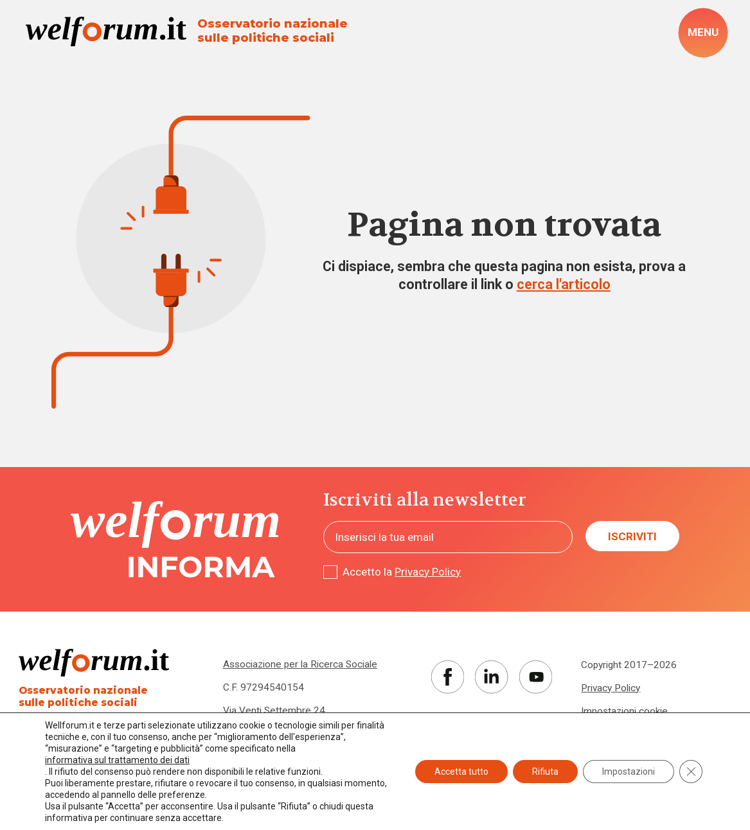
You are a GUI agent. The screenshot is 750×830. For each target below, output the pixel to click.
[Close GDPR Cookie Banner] (690, 771)
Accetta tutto (461, 771)
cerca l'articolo (564, 284)
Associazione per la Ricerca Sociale (300, 664)
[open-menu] (703, 33)
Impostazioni (628, 771)
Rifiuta (545, 771)
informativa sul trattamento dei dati (117, 760)
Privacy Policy (428, 571)
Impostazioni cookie (624, 711)
